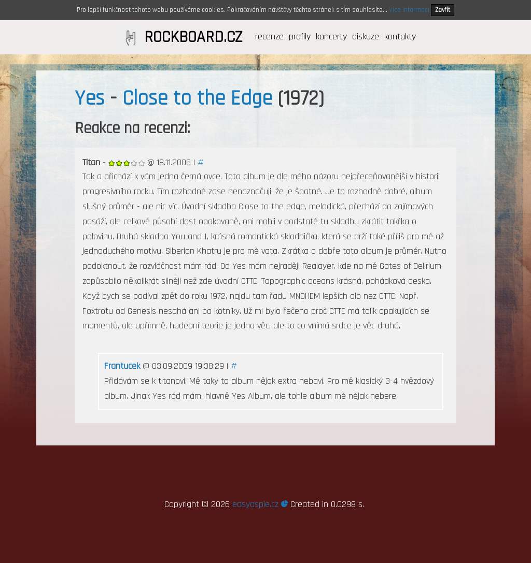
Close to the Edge (197, 98)
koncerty (331, 36)
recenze (269, 36)
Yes (89, 98)
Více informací (409, 10)
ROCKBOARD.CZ (193, 37)
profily (300, 36)
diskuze (365, 36)
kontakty (400, 36)
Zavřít (442, 10)
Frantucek (122, 366)
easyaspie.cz (260, 504)
